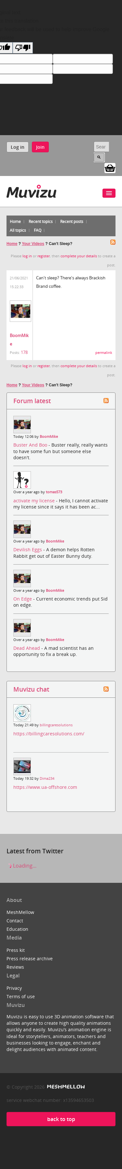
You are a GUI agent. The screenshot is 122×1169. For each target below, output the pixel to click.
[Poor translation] (23, 47)
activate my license (34, 500)
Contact (15, 921)
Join (40, 147)
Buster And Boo (30, 445)
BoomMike (49, 436)
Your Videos (33, 243)
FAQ (37, 230)
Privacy (14, 988)
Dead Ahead (27, 648)
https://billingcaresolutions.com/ (48, 734)
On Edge (23, 599)
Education (17, 929)
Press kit (16, 950)
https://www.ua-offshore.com (45, 787)
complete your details (79, 256)
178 (24, 352)
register (43, 256)
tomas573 (54, 492)
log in (27, 256)
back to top (61, 1119)
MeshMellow (20, 912)
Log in (17, 147)
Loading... (21, 865)
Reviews (15, 967)
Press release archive (30, 958)
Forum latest (32, 401)
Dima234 (47, 778)
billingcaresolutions (56, 725)
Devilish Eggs (28, 549)
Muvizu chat (31, 689)
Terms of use (21, 996)
